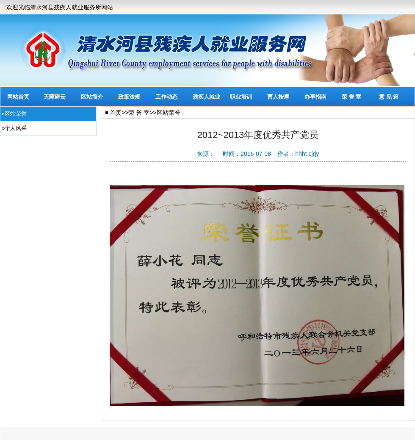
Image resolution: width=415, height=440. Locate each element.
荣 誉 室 (351, 97)
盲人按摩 (278, 97)
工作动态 (166, 97)
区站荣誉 (168, 112)
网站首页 (18, 97)
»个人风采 (14, 128)
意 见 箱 (388, 97)
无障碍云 (55, 97)
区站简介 (92, 97)
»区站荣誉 (14, 114)
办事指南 (315, 97)
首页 (116, 112)
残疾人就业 (206, 97)
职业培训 (241, 97)
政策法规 (129, 97)
